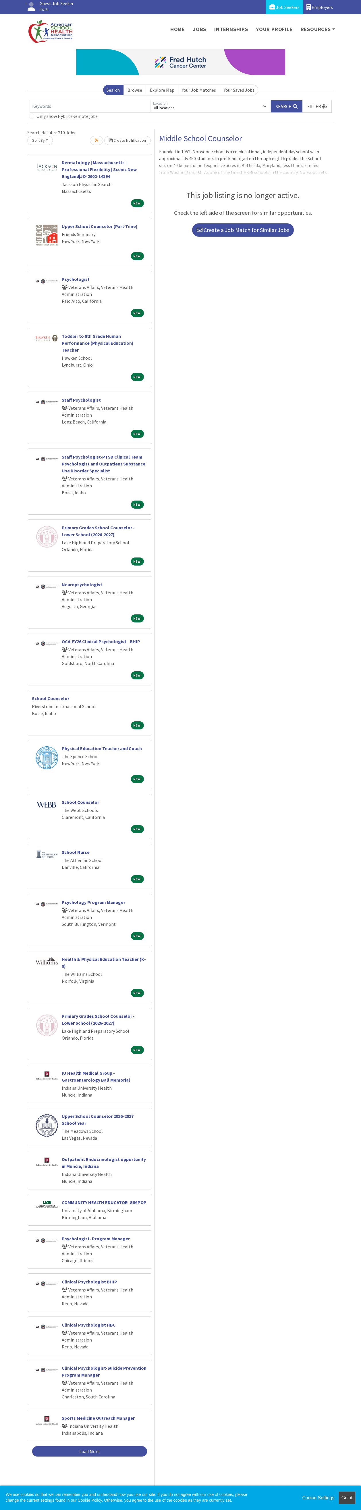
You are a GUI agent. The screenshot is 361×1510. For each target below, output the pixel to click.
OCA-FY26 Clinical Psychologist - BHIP (101, 641)
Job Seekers (284, 7)
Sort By (38, 140)
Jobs (199, 29)
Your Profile (274, 29)
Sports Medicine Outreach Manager (98, 1418)
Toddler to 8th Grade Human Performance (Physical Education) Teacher (98, 343)
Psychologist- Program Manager (96, 1238)
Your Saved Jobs (239, 90)
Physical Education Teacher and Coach (102, 748)
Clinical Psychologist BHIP (89, 1282)
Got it (346, 1497)
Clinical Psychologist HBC (89, 1325)
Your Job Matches (199, 90)
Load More (89, 1451)
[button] (317, 106)
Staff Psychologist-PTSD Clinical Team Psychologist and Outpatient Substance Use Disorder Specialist (103, 464)
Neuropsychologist (82, 584)
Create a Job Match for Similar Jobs (243, 229)
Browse (135, 90)
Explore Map (162, 90)
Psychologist (76, 279)
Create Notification (127, 140)
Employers (319, 7)
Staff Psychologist (81, 400)
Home (177, 29)
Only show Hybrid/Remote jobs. (67, 116)
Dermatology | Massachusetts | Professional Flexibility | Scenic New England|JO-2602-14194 (99, 169)
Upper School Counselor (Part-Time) (100, 226)
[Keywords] (90, 106)
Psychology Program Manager (93, 902)
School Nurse (76, 852)
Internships (231, 29)
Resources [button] (316, 29)
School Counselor (50, 698)
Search (113, 90)
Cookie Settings (318, 1497)
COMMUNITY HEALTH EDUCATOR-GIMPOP (104, 1202)
